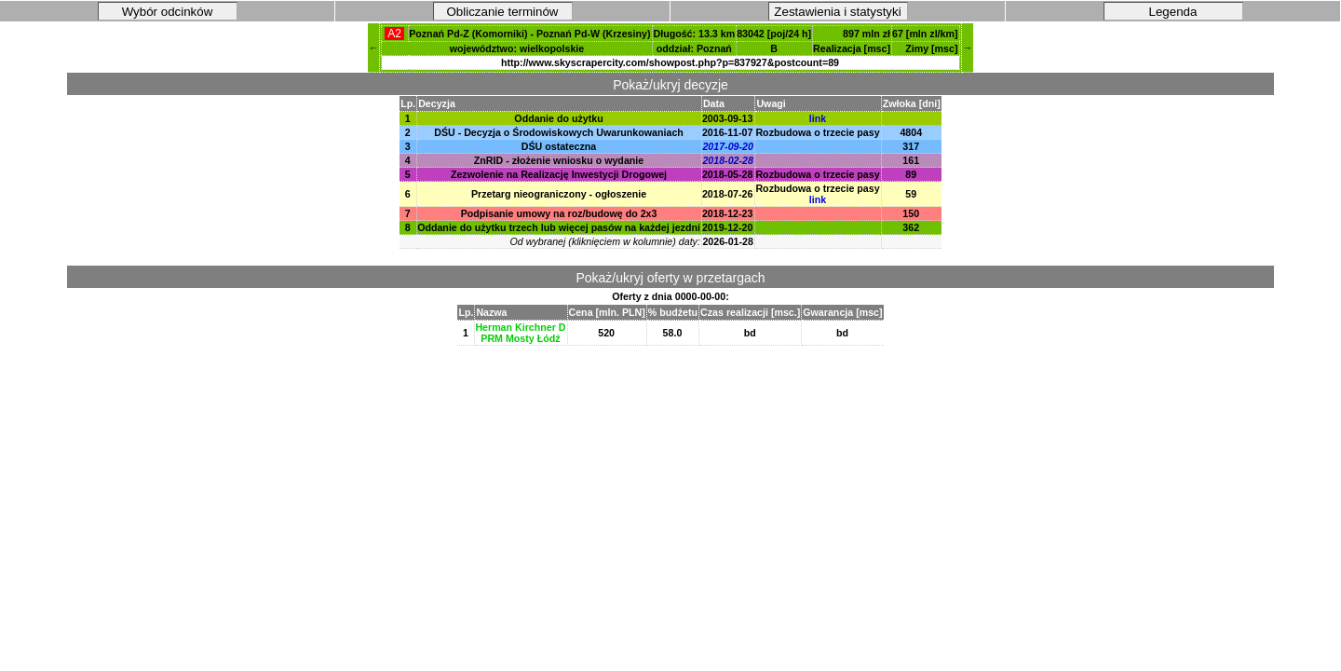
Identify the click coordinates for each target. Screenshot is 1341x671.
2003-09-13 (727, 118)
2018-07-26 (727, 193)
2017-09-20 (727, 146)
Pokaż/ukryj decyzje (670, 84)
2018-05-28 (727, 174)
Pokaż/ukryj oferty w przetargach (670, 277)
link (817, 118)
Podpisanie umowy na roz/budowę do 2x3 (559, 213)
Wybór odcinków (167, 12)
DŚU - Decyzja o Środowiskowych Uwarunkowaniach (559, 132)
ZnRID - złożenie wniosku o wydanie (558, 160)
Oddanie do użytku (558, 118)
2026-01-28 (727, 241)
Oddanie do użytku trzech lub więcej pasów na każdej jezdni (558, 227)
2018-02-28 (727, 160)
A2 (394, 33)
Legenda (1173, 12)
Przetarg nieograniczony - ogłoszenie (558, 193)
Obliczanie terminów (503, 12)
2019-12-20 (727, 227)
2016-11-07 (727, 132)
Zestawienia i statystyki (837, 12)
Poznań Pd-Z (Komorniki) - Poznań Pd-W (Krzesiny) (529, 33)
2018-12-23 (727, 213)
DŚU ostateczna (559, 146)
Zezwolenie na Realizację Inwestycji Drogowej (559, 174)
